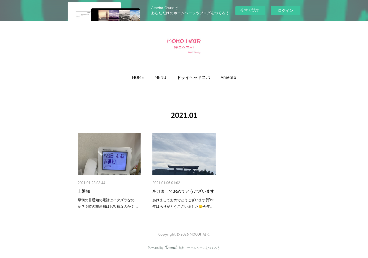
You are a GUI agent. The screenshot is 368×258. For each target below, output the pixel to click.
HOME (138, 77)
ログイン (285, 10)
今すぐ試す (250, 10)
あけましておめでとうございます (183, 191)
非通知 (84, 191)
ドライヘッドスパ (193, 77)
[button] (138, 77)
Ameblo (228, 77)
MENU (160, 77)
